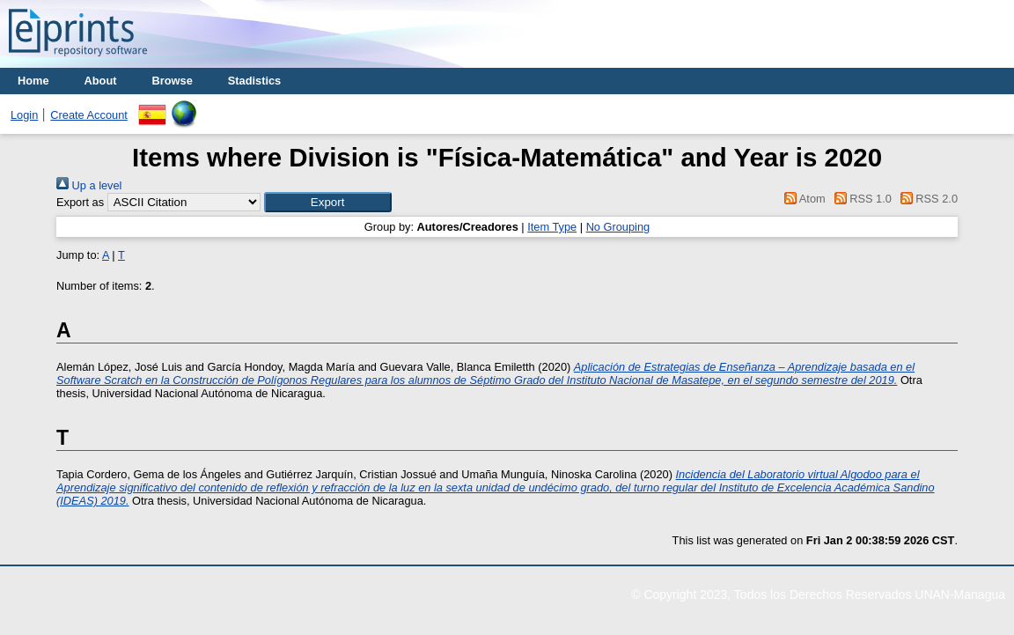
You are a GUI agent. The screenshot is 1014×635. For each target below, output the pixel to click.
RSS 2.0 (926, 198)
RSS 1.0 (860, 198)
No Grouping (618, 226)
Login (24, 115)
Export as (80, 202)
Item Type (552, 226)
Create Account (89, 115)
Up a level (88, 185)
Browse (172, 80)
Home (33, 80)
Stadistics (254, 80)
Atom (802, 198)
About (100, 80)
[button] (328, 202)
